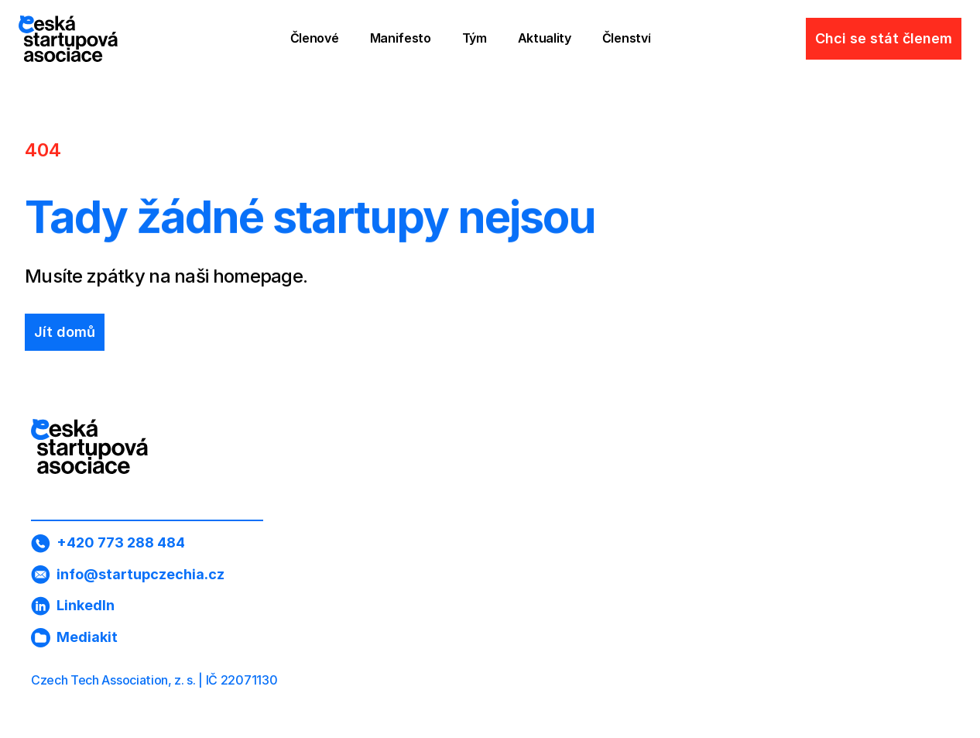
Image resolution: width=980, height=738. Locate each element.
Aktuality (544, 38)
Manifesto (400, 38)
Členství (626, 38)
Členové (314, 38)
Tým (474, 38)
